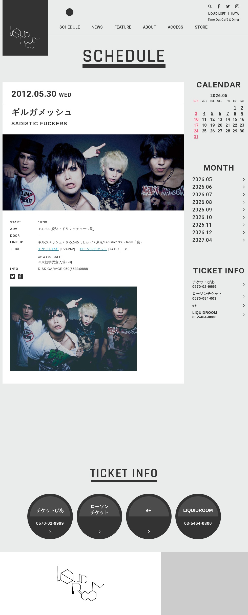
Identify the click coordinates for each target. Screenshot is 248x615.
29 (235, 131)
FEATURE (122, 27)
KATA (235, 13)
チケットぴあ (48, 249)
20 (220, 125)
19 (212, 125)
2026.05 (202, 179)
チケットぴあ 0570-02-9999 (204, 284)
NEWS (97, 27)
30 (242, 131)
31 (196, 136)
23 (242, 125)
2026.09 (202, 209)
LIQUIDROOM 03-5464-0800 (204, 315)
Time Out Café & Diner (223, 19)
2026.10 (202, 217)
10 (196, 119)
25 (204, 131)
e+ (194, 305)
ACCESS (175, 27)
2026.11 (202, 224)
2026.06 (202, 187)
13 (220, 119)
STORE (201, 27)
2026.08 (202, 202)
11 (204, 119)
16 (242, 119)
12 (212, 119)
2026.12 (202, 232)
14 (227, 119)
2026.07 (202, 194)
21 (227, 125)
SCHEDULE (69, 27)
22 (235, 125)
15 (235, 119)
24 (196, 131)
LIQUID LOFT (216, 13)
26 (212, 131)
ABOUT (149, 27)
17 (196, 125)
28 (227, 131)
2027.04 (202, 240)
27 (220, 131)
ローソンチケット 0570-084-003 (207, 296)
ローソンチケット (93, 249)
